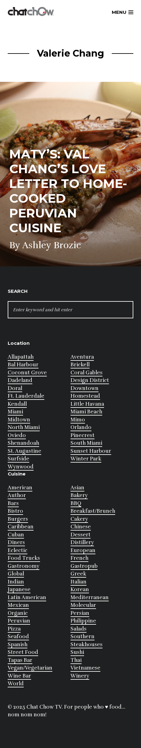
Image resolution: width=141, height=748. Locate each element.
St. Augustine (24, 451)
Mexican (18, 605)
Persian (79, 613)
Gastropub (84, 566)
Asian (77, 487)
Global (16, 574)
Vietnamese (85, 668)
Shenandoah (23, 443)
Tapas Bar (20, 660)
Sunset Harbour (90, 451)
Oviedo (17, 435)
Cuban (16, 534)
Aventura (82, 357)
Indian (16, 582)
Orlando (80, 427)
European (82, 550)
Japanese (19, 589)
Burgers (18, 519)
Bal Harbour (23, 364)
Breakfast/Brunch (92, 511)
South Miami (86, 443)
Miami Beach (86, 411)
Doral (15, 388)
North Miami (24, 427)
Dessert (80, 534)
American (20, 487)
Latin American (27, 597)
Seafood (18, 636)
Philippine (83, 621)
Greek (78, 574)
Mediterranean (89, 597)
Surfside (18, 459)
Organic (18, 613)
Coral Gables (86, 372)
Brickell (80, 364)
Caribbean (21, 526)
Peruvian (19, 621)
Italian (78, 582)
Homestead (85, 396)
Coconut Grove (27, 372)
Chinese (80, 526)
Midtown (19, 419)
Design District (89, 380)
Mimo (77, 419)
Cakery (79, 519)
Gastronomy (23, 566)
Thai (76, 660)
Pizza (14, 629)
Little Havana (87, 404)
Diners (16, 542)
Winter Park (85, 459)
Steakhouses (86, 644)
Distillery (82, 542)
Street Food (23, 652)
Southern (82, 636)
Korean (79, 589)
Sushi (77, 652)
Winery (79, 676)
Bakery (79, 495)
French (79, 558)
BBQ (75, 503)
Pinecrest (82, 435)
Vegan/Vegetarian (30, 668)
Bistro (15, 511)
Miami (15, 411)
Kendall (17, 404)
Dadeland (20, 380)
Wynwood (21, 467)
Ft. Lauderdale (26, 396)
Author (17, 495)
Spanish (17, 644)
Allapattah (21, 357)
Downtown (84, 388)
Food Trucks (24, 558)
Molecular (83, 605)
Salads (78, 629)
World (16, 683)
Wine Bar (19, 676)
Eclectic (17, 550)
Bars (13, 503)
